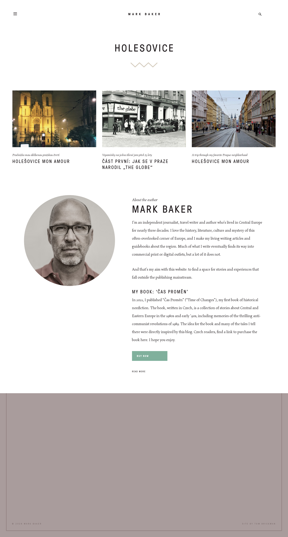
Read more (139, 371)
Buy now (143, 356)
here (144, 340)
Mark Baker (145, 14)
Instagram (273, 14)
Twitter (266, 14)
